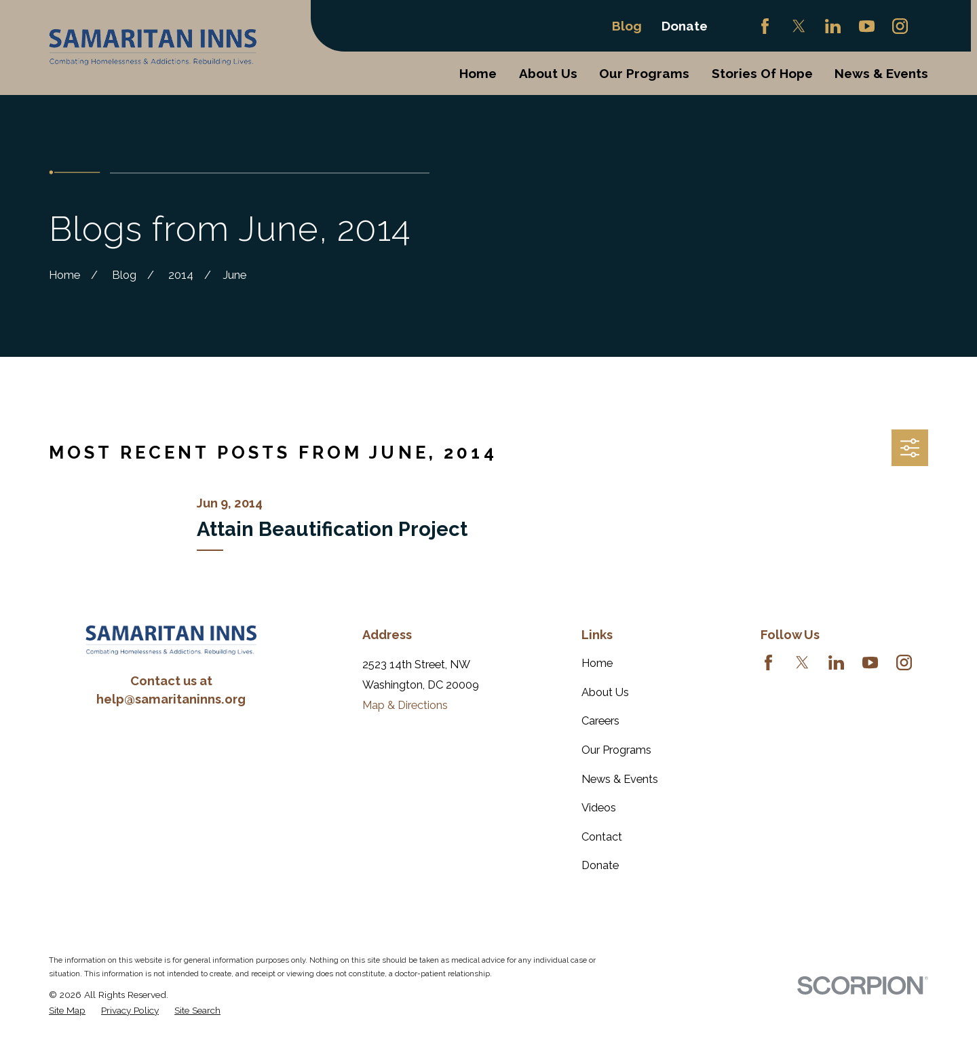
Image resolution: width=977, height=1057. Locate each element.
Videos (598, 807)
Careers (600, 720)
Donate (685, 25)
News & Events (619, 779)
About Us (605, 692)
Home (597, 663)
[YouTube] (867, 26)
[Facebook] (765, 26)
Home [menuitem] (478, 73)
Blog (627, 25)
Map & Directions (405, 705)
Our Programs (616, 750)
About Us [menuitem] (548, 73)
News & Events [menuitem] (881, 73)
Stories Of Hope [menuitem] (762, 73)
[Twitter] (799, 26)
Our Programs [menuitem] (644, 73)
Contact (601, 836)
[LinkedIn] (833, 26)
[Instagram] (900, 26)
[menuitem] (67, 1010)
